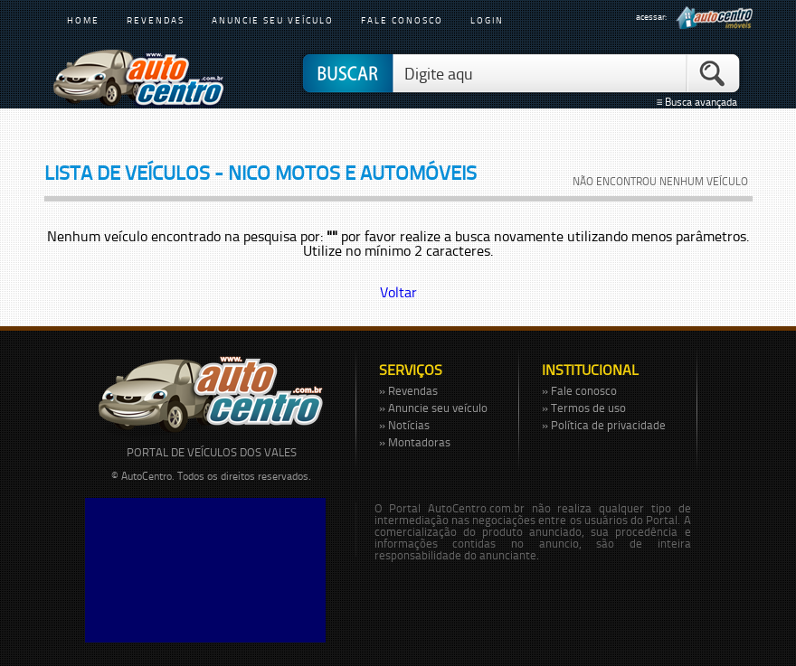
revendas (156, 20)
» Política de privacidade (604, 425)
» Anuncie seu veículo (433, 407)
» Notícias (404, 425)
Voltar (398, 292)
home (83, 20)
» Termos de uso (584, 407)
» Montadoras (414, 442)
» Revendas (408, 390)
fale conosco (402, 20)
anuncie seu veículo (273, 20)
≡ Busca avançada (699, 102)
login (487, 20)
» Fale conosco (579, 390)
